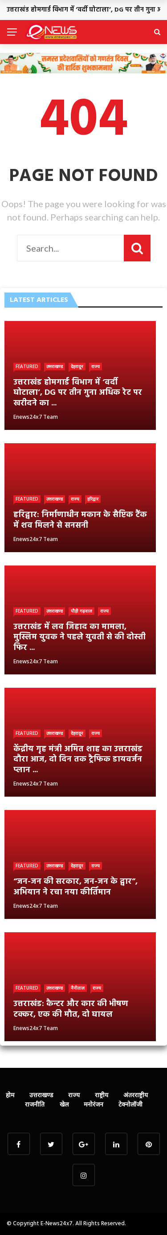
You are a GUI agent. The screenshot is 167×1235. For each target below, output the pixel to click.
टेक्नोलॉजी (130, 1104)
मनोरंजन (93, 1104)
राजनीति (35, 1104)
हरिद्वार (92, 499)
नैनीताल (78, 988)
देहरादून (77, 366)
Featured (27, 366)
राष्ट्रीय (101, 1095)
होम (10, 1095)
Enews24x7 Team (35, 417)
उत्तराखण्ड (54, 366)
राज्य (95, 366)
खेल (64, 1104)
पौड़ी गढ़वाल (81, 611)
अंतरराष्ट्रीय (135, 1095)
